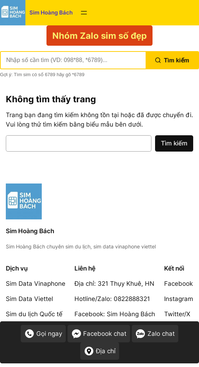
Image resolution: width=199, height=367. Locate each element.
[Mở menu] (84, 12)
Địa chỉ (99, 351)
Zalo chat (155, 334)
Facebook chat (98, 334)
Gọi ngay (43, 334)
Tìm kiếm (172, 60)
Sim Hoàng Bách (51, 12)
